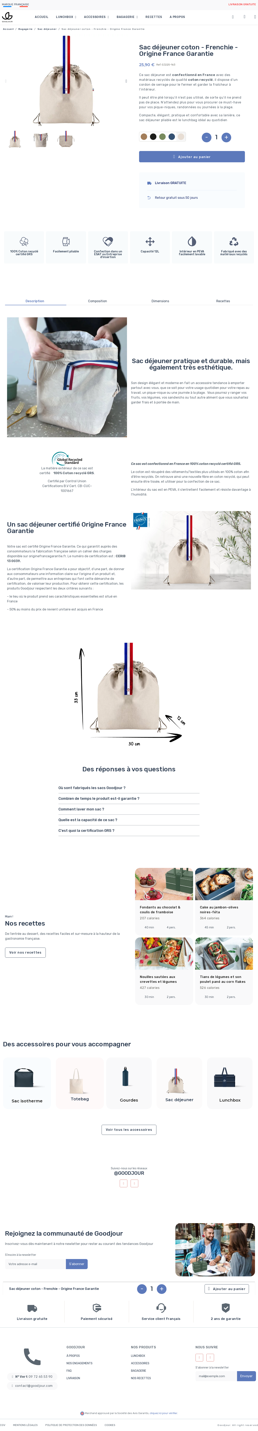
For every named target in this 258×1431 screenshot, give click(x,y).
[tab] (129, 788)
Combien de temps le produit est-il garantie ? (98, 798)
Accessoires (96, 17)
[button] (5, 81)
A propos (177, 17)
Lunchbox (66, 17)
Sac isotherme (27, 1101)
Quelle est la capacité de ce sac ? (87, 820)
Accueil (41, 17)
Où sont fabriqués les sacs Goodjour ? (92, 788)
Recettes (154, 17)
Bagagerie (127, 17)
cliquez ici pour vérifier (163, 1413)
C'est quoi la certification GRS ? (86, 830)
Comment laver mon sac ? (81, 809)
